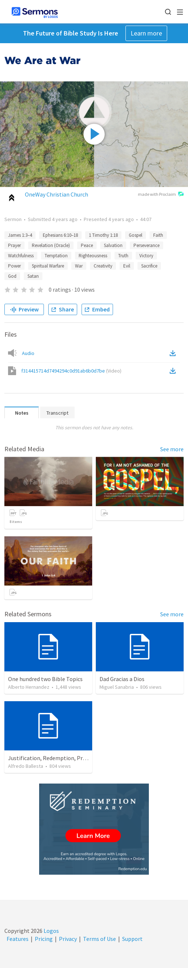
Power (14, 266)
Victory (146, 256)
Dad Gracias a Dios (121, 679)
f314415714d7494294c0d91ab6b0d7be (71, 370)
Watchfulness (21, 256)
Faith (158, 235)
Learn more (146, 33)
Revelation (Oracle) (51, 245)
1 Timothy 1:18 (103, 235)
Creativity (103, 266)
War (79, 266)
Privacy (68, 938)
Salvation (113, 245)
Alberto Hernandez (28, 687)
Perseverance (146, 245)
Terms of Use (99, 938)
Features (18, 938)
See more (172, 449)
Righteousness (93, 256)
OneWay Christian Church (56, 194)
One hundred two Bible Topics (45, 679)
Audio (28, 353)
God (12, 276)
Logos (50, 930)
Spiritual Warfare (48, 266)
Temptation (56, 256)
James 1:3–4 (20, 235)
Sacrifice (149, 266)
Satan (33, 276)
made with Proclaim (161, 194)
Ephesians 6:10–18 (60, 235)
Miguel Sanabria (116, 687)
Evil (126, 266)
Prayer (14, 245)
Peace (87, 245)
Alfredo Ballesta (25, 766)
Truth (123, 256)
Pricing (44, 938)
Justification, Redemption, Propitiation (58, 758)
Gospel (135, 235)
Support (132, 938)
